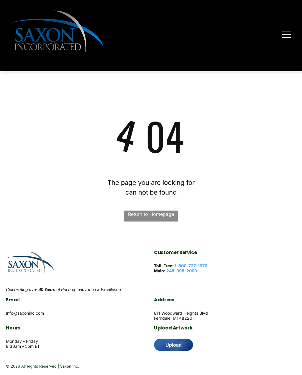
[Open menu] (286, 34)
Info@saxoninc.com (25, 313)
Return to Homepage (151, 214)
